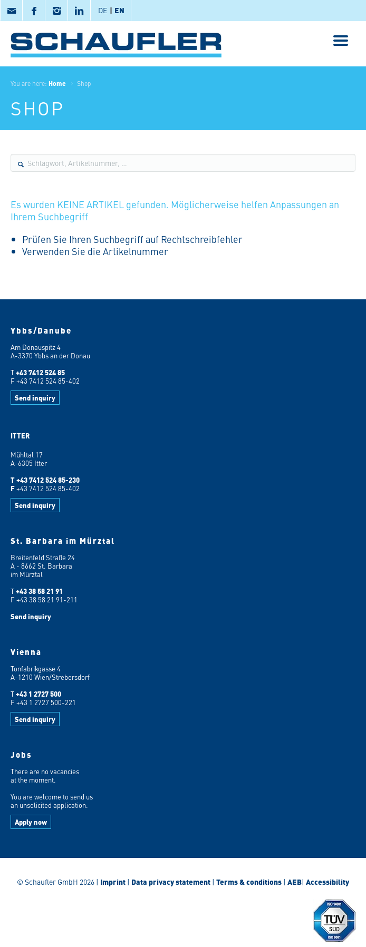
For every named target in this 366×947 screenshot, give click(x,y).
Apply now (31, 822)
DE (102, 10)
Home (57, 83)
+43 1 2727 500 (38, 694)
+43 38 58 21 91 (39, 591)
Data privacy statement (170, 881)
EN (119, 10)
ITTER (20, 436)
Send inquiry (35, 398)
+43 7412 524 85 (40, 372)
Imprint (113, 881)
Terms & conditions (249, 881)
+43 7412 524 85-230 (48, 480)
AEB (294, 881)
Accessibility (326, 881)
